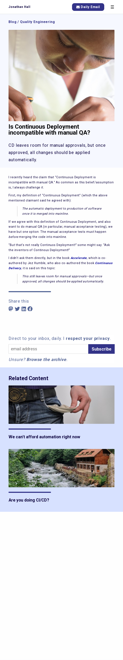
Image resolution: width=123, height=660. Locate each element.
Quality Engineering (37, 22)
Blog (13, 22)
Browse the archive (46, 359)
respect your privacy (88, 338)
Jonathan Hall (19, 7)
